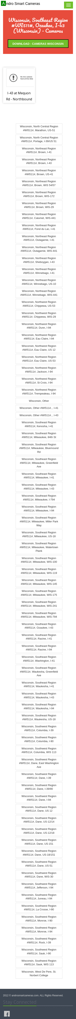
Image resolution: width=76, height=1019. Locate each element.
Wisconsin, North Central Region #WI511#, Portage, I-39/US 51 (39, 139)
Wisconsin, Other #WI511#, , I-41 (38, 407)
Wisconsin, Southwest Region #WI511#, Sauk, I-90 (38, 951)
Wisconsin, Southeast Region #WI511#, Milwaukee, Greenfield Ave (39, 463)
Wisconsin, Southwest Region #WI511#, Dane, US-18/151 (38, 852)
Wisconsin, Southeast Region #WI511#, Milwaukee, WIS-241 (39, 603)
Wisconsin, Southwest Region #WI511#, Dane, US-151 (38, 841)
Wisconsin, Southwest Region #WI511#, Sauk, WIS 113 (38, 962)
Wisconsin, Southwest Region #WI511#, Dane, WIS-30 (38, 874)
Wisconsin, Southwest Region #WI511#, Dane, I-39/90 (38, 787)
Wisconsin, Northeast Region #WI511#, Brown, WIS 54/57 (39, 183)
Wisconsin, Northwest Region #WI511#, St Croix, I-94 (39, 380)
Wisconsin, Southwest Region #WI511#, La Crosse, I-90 (38, 907)
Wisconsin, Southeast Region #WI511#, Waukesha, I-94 (39, 706)
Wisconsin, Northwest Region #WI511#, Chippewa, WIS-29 (39, 315)
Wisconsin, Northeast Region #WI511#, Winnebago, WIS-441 (39, 292)
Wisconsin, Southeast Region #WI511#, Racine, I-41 (39, 636)
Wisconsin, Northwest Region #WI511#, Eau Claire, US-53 (39, 358)
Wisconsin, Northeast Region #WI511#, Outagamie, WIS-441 (39, 249)
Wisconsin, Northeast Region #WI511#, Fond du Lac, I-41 (39, 227)
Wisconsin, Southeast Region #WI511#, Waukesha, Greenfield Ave (39, 671)
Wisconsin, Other (39, 400)
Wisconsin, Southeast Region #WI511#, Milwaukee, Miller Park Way (39, 521)
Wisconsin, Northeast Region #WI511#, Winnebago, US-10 (39, 282)
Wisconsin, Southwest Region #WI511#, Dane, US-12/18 (38, 830)
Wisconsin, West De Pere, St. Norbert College (39, 973)
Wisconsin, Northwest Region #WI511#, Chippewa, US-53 (39, 303)
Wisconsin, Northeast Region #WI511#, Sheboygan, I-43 (39, 260)
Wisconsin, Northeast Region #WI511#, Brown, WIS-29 (39, 205)
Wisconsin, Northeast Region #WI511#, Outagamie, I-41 (39, 238)
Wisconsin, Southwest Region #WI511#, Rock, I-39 (38, 940)
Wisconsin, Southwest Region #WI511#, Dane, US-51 (38, 863)
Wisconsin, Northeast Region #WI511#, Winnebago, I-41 (39, 271)
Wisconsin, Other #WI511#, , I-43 (38, 415)
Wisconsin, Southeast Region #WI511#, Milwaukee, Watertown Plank (39, 547)
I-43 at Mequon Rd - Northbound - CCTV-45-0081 (19, 99)
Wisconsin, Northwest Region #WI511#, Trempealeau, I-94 (39, 391)
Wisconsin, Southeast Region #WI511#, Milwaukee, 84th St (39, 435)
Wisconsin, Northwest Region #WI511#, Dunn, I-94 (39, 326)
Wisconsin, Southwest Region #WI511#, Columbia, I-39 (38, 728)
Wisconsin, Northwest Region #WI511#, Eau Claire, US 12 (39, 347)
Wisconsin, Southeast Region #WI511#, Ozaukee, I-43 (39, 626)
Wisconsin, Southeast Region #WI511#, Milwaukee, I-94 (39, 508)
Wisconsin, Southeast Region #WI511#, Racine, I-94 (39, 647)
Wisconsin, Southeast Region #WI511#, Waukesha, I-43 (39, 695)
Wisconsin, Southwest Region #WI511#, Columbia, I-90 (38, 739)
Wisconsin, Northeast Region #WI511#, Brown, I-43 (39, 161)
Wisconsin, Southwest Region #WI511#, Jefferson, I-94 (38, 885)
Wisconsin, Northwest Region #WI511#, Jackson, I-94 (39, 369)
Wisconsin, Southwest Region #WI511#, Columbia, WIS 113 (38, 750)
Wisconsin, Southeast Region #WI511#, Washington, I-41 (39, 658)
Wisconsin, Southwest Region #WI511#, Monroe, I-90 (38, 918)
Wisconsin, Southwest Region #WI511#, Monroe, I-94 (38, 929)
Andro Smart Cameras (21, 3)
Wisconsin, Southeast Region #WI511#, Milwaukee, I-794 (39, 497)
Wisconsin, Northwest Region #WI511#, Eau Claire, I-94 (39, 336)
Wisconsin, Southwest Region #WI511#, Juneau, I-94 (38, 896)
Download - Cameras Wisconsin (38, 43)
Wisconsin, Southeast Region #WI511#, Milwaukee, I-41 (39, 475)
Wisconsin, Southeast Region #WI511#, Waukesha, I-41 (39, 684)
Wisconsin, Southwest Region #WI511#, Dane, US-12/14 (38, 819)
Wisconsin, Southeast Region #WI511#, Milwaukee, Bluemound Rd (39, 448)
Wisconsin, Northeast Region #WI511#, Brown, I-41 (39, 150)
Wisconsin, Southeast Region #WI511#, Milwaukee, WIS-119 (39, 571)
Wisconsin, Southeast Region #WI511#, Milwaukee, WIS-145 (39, 582)
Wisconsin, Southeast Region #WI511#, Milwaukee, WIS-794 (39, 615)
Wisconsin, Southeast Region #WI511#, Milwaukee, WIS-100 (39, 560)
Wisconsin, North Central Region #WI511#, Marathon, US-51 (39, 128)
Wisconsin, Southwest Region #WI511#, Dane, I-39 (38, 776)
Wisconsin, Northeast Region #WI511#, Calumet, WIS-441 (39, 216)
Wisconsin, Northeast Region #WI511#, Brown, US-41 (39, 172)
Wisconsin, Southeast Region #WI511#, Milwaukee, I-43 (39, 486)
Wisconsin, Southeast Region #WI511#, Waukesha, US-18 (39, 717)
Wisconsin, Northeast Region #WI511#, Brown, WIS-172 (39, 194)
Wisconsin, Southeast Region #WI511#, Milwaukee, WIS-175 (39, 592)
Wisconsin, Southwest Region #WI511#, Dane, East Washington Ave (39, 763)
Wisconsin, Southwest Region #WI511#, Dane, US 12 (38, 809)
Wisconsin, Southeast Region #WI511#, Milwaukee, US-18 (39, 534)
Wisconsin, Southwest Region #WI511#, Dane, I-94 (38, 798)
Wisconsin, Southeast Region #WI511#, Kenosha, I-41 (39, 424)
